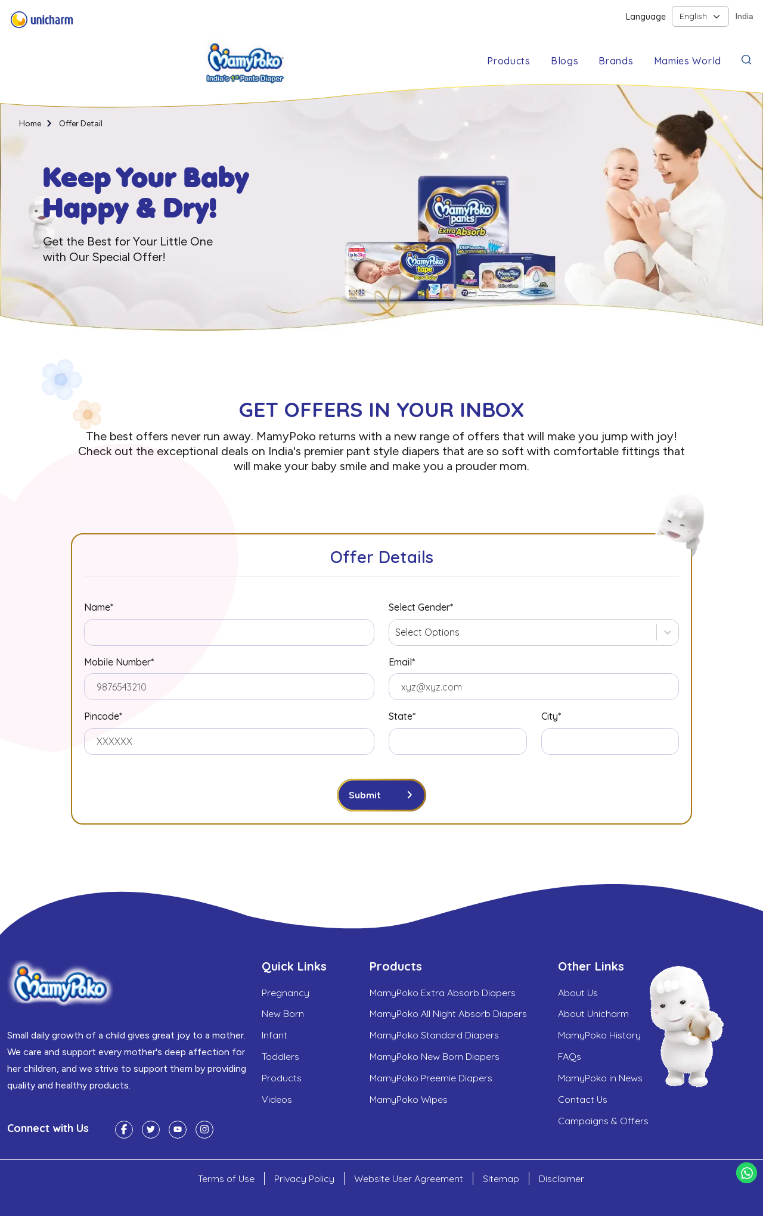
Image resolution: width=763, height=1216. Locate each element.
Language (646, 16)
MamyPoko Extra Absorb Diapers (443, 993)
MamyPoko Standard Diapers (434, 1036)
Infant (274, 1036)
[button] (746, 58)
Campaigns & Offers (603, 1122)
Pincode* (103, 716)
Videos (277, 1100)
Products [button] (509, 61)
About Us (578, 993)
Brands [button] (615, 61)
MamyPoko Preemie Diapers (431, 1079)
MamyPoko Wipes (409, 1100)
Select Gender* (421, 607)
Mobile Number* (119, 662)
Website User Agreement (408, 1178)
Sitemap (501, 1178)
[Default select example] (700, 16)
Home (30, 124)
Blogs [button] (565, 61)
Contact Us (582, 1100)
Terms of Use (226, 1178)
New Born (283, 1015)
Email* (402, 662)
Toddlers (280, 1057)
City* (551, 716)
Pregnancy (285, 993)
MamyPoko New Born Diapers (435, 1057)
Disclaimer (561, 1178)
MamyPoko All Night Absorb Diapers (448, 1015)
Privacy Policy (304, 1178)
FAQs (569, 1057)
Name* (98, 607)
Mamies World (687, 61)
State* (402, 716)
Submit (365, 795)
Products (282, 1079)
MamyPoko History (599, 1036)
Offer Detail (82, 124)
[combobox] (396, 632)
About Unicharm (593, 1015)
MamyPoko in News (600, 1079)
